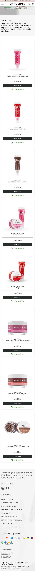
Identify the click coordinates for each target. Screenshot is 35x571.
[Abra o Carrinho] (33, 4)
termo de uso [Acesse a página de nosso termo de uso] (6, 523)
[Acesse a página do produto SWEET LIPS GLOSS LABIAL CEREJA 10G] (17, 109)
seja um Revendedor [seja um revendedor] (9, 516)
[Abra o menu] (2, 4)
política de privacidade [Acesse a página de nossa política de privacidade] (11, 527)
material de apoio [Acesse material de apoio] (8, 506)
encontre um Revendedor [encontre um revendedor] (11, 520)
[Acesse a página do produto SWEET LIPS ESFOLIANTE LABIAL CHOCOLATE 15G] (17, 427)
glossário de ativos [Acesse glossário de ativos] (9, 503)
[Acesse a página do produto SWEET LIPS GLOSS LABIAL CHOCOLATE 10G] (17, 162)
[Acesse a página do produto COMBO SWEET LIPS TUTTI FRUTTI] (17, 215)
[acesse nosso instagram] (2, 488)
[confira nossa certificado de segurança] (7, 543)
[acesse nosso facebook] (7, 488)
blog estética (7, 499)
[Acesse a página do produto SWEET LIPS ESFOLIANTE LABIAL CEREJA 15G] (17, 374)
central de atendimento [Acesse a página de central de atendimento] (11, 509)
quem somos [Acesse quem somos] (6, 513)
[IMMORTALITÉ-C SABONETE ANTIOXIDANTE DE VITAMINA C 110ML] (17, 10)
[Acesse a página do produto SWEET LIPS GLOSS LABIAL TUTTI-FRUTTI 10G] (17, 56)
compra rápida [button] (17, 89)
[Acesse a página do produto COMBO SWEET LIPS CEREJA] (17, 268)
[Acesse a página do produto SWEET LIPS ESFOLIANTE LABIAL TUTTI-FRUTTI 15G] (17, 321)
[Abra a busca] (30, 4)
